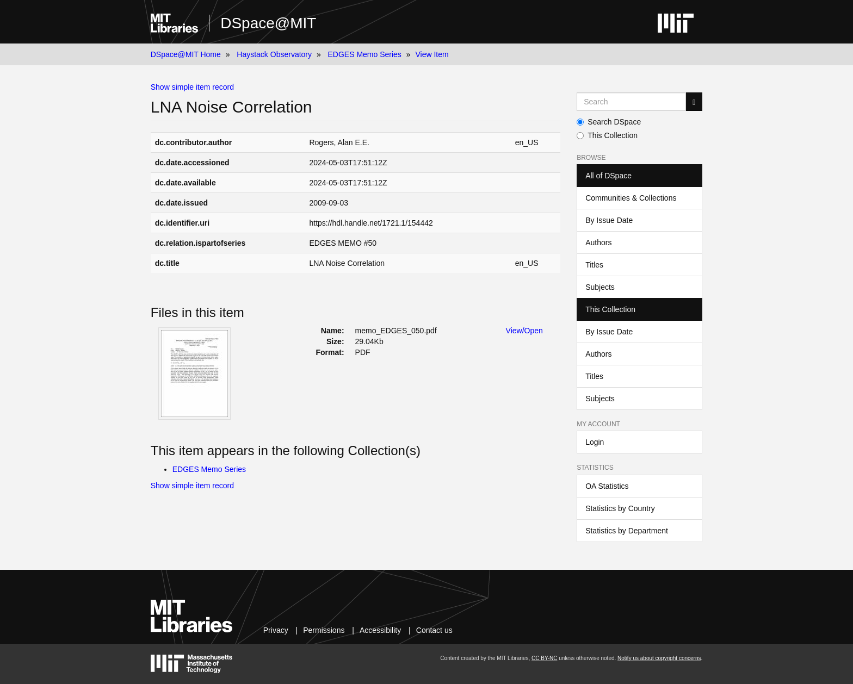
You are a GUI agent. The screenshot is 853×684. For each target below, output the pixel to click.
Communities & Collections (630, 198)
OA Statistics (606, 486)
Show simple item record (192, 87)
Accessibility (380, 630)
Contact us (434, 630)
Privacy (275, 630)
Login (594, 442)
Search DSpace (609, 121)
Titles (594, 264)
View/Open (524, 330)
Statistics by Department (626, 530)
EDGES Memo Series (364, 54)
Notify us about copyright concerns (659, 658)
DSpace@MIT (268, 23)
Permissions (323, 630)
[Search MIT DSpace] (631, 101)
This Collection (607, 135)
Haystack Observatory (274, 54)
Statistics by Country (620, 508)
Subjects (600, 287)
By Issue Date (609, 220)
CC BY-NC (544, 658)
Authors (598, 242)
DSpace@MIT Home (186, 54)
